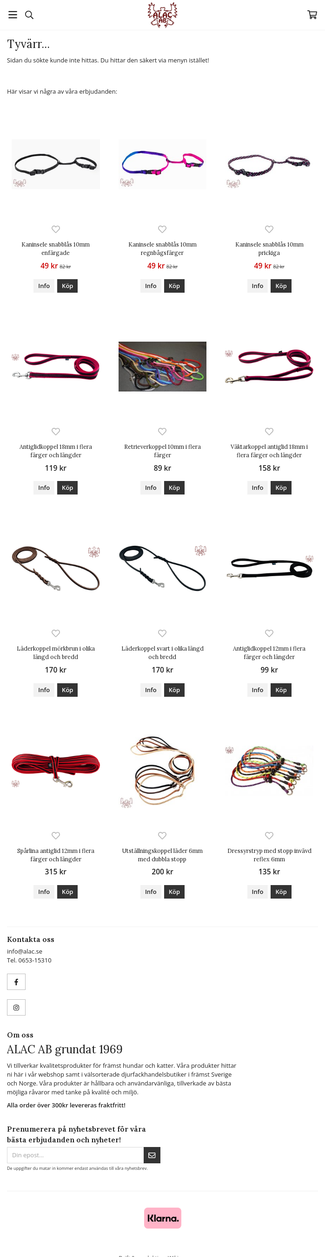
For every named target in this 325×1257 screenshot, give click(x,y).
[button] (67, 286)
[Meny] (13, 15)
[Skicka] (152, 1155)
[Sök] (29, 15)
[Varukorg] (312, 15)
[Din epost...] (75, 1155)
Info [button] (44, 286)
